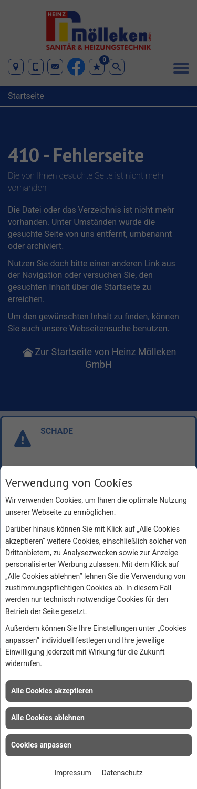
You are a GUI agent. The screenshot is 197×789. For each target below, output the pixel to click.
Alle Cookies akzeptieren (52, 691)
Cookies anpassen (41, 745)
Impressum (72, 773)
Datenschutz (122, 773)
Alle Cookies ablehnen (48, 717)
